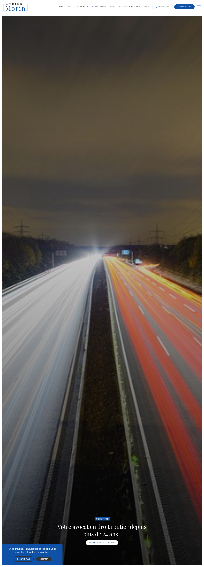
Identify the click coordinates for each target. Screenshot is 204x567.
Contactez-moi (184, 7)
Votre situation (81, 7)
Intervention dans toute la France (134, 7)
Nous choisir (64, 7)
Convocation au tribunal (104, 7)
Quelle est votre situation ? (102, 542)
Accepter (44, 559)
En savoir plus (23, 559)
